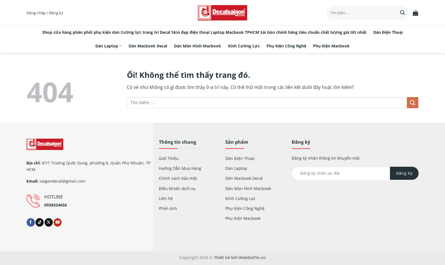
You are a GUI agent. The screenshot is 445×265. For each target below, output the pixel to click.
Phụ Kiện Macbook (331, 46)
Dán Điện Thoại (388, 32)
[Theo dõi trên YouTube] (58, 222)
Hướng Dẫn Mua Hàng (180, 168)
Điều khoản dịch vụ (177, 188)
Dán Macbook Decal (148, 46)
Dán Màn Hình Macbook (197, 46)
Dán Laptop (108, 46)
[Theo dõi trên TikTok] (39, 222)
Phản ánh (168, 208)
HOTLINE (53, 197)
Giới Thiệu (169, 158)
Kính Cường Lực (244, 46)
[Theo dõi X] (49, 222)
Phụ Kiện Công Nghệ (286, 46)
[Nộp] (403, 13)
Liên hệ (166, 198)
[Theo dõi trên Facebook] (31, 222)
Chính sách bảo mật (178, 178)
